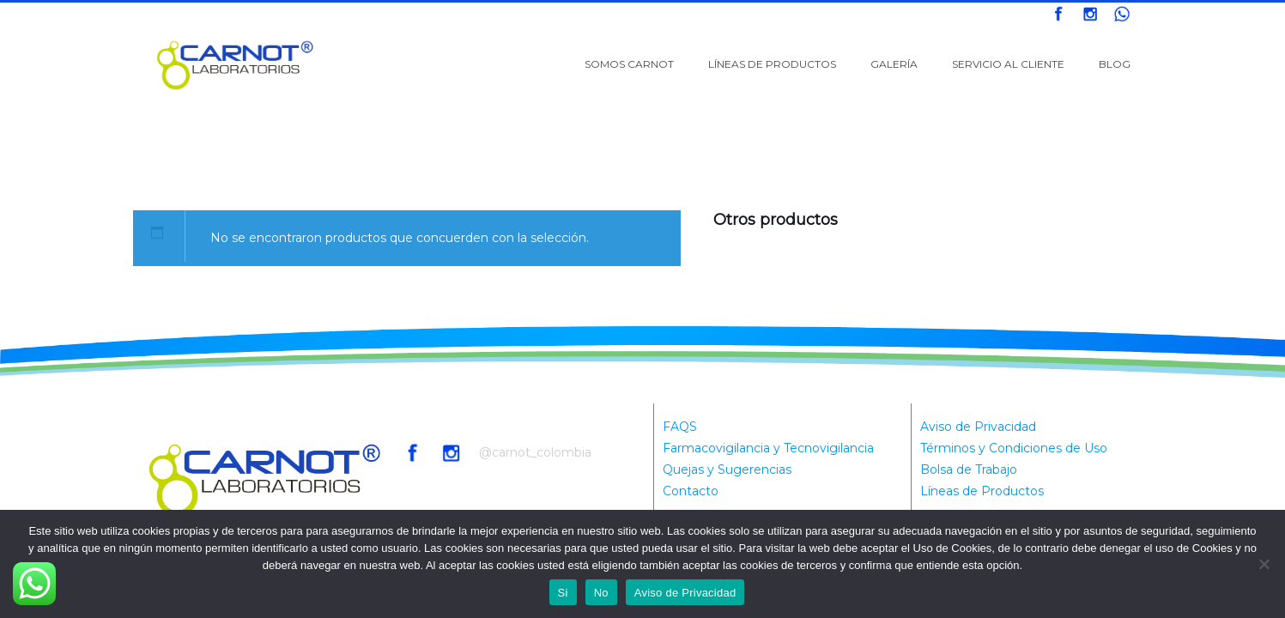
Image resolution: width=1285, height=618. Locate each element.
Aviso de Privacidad (978, 426)
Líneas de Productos (982, 491)
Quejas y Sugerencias (727, 469)
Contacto (690, 491)
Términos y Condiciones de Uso (1013, 448)
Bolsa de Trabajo (968, 469)
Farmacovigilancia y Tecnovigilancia (768, 448)
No (601, 592)
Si (563, 592)
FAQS (680, 426)
